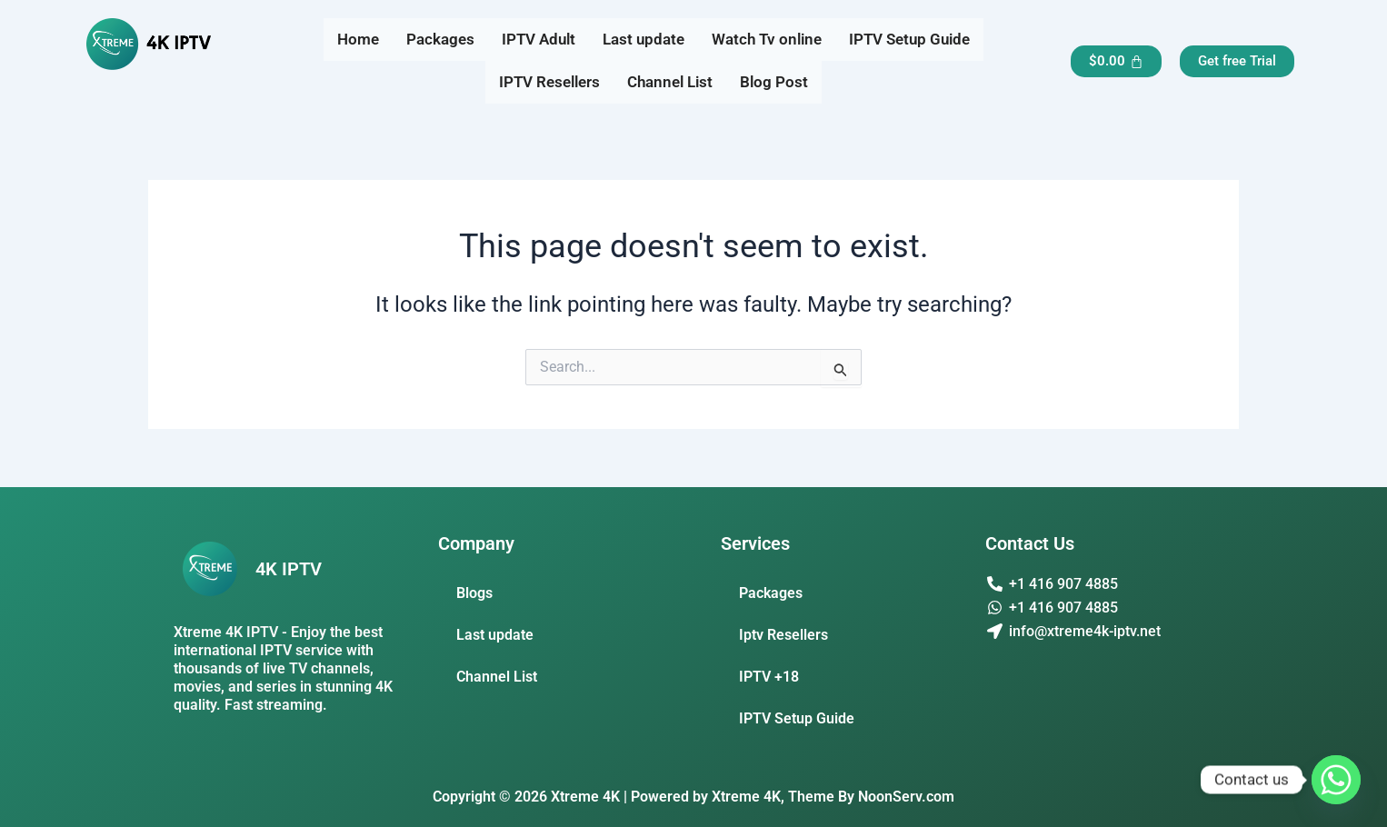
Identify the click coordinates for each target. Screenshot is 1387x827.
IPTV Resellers (549, 82)
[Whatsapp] (1336, 779)
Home (358, 39)
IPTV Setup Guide (909, 39)
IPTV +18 (769, 676)
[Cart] (1116, 61)
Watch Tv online (767, 39)
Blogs (474, 593)
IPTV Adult (538, 39)
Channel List (670, 82)
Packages (440, 39)
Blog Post (774, 82)
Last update (643, 39)
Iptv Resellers (783, 634)
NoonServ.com (906, 796)
